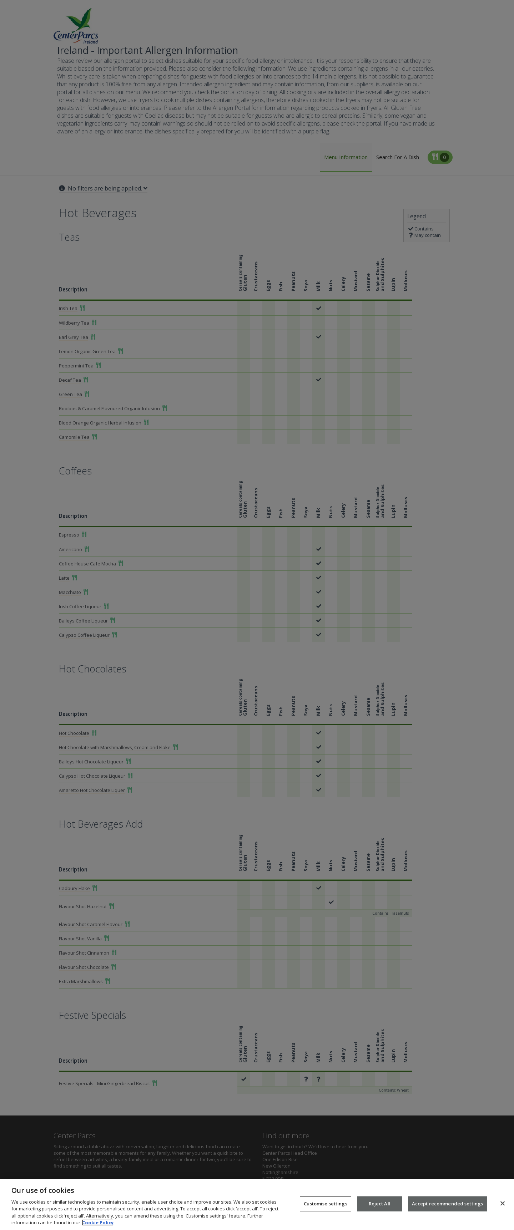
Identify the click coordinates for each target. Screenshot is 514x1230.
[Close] (502, 1211)
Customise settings (325, 1211)
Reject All (379, 1211)
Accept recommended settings (447, 1211)
